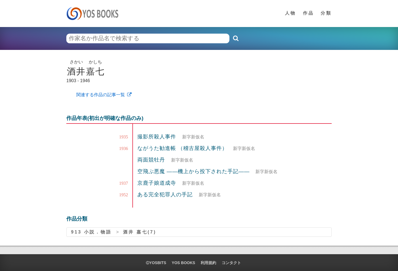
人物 (290, 13)
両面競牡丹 (152, 160)
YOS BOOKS (183, 263)
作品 (308, 13)
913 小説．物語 (91, 232)
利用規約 (208, 263)
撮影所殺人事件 (157, 136)
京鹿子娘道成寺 (157, 183)
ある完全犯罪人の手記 (165, 194)
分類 (326, 13)
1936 (123, 148)
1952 (123, 194)
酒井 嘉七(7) (139, 232)
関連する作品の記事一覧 (100, 94)
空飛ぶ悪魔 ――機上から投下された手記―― (193, 171)
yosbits (156, 263)
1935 (123, 137)
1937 (123, 183)
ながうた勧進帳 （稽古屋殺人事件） (182, 148)
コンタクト (231, 263)
